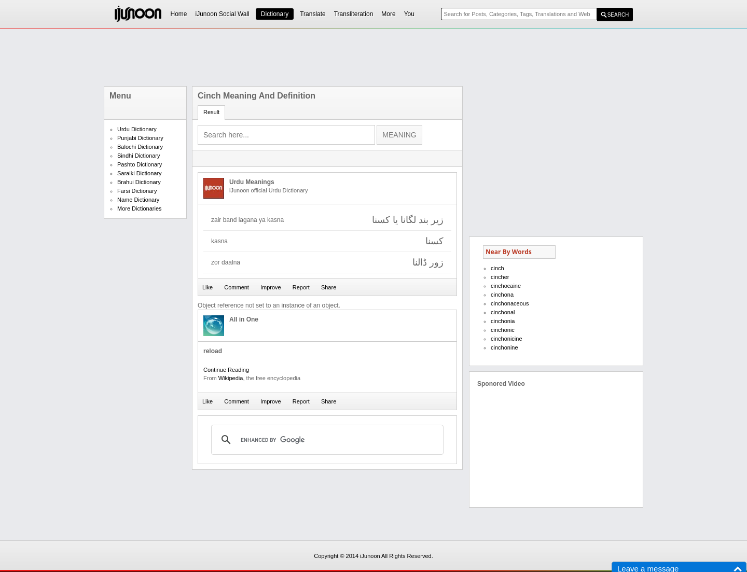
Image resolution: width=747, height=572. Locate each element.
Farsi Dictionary (137, 191)
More (388, 14)
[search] (326, 440)
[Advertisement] (373, 57)
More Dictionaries (139, 208)
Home (179, 14)
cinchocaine (506, 286)
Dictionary (274, 14)
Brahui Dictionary (139, 182)
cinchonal (503, 312)
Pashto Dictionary (139, 164)
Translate (313, 14)
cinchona (502, 294)
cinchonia (503, 321)
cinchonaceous (510, 303)
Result (211, 112)
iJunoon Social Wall (223, 14)
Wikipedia (230, 378)
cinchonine (504, 347)
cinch (497, 268)
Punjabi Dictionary (140, 138)
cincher (500, 277)
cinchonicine (506, 339)
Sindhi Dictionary (138, 155)
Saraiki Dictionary (139, 173)
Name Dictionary (138, 200)
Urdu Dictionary (137, 129)
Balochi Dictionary (140, 147)
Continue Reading (226, 370)
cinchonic (503, 330)
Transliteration (354, 14)
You (409, 14)
